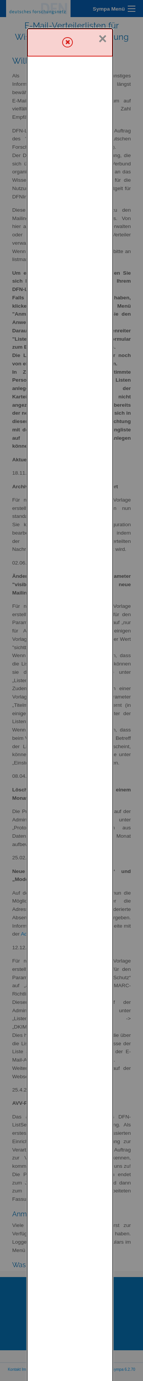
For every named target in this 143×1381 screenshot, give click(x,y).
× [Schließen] (102, 10)
